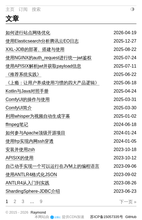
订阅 (23, 9)
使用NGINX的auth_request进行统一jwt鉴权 (49, 57)
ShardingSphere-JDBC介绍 (33, 191)
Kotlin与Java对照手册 (27, 91)
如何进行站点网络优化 (28, 32)
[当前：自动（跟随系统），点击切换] (132, 9)
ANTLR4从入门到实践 (27, 183)
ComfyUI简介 (19, 107)
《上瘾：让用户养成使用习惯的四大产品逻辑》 (52, 82)
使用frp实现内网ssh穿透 (30, 141)
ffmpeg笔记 (17, 124)
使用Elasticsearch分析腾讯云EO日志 (42, 41)
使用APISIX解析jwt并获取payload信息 (43, 66)
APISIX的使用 (19, 157)
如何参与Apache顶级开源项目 (35, 132)
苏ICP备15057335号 (106, 217)
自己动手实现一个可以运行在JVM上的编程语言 (52, 166)
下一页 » (127, 201)
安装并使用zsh (20, 149)
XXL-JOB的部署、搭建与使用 (35, 49)
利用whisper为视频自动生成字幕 (38, 116)
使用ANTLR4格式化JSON (31, 174)
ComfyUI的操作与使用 (28, 99)
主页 (10, 9)
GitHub (130, 217)
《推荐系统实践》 (23, 74)
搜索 (36, 9)
